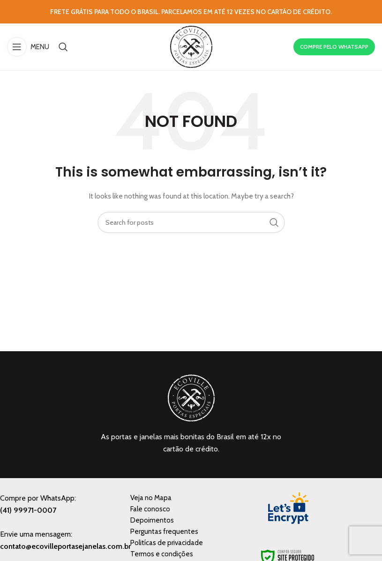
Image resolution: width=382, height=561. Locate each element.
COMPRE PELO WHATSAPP (334, 46)
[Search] (63, 46)
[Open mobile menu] (28, 46)
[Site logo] (191, 46)
